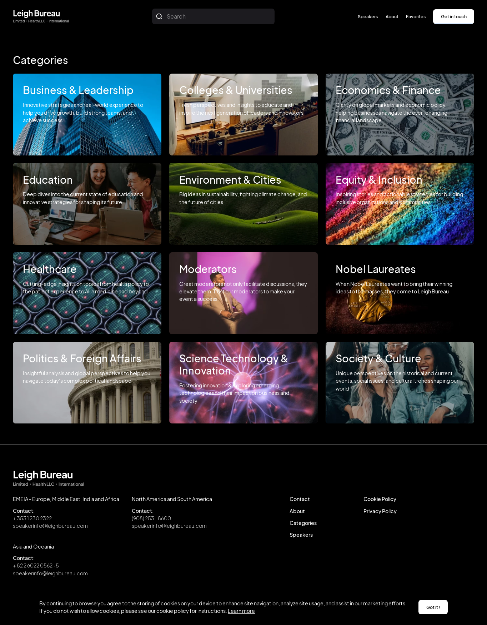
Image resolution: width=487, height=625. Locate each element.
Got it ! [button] (433, 607)
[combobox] (213, 16)
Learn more (241, 610)
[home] (41, 16)
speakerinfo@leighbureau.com (50, 525)
